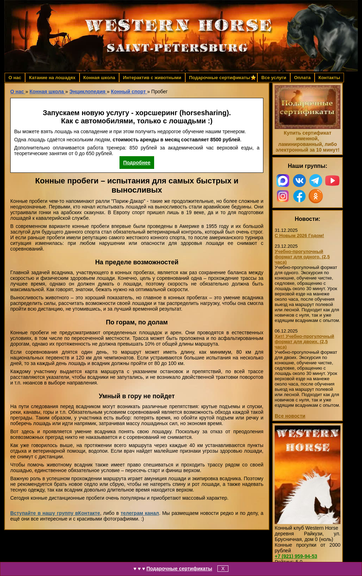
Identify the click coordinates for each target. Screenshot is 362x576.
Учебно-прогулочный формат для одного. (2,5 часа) (302, 257)
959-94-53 (296, 556)
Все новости (290, 416)
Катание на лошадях (52, 77)
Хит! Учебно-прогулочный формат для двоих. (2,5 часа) (304, 341)
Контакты (329, 77)
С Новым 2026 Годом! (299, 235)
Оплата (302, 77)
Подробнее (136, 162)
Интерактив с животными (152, 77)
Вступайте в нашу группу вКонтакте (55, 513)
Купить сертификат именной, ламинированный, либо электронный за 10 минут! (307, 141)
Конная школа (99, 77)
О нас (14, 77)
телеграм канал (140, 513)
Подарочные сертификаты (179, 568)
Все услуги (273, 77)
